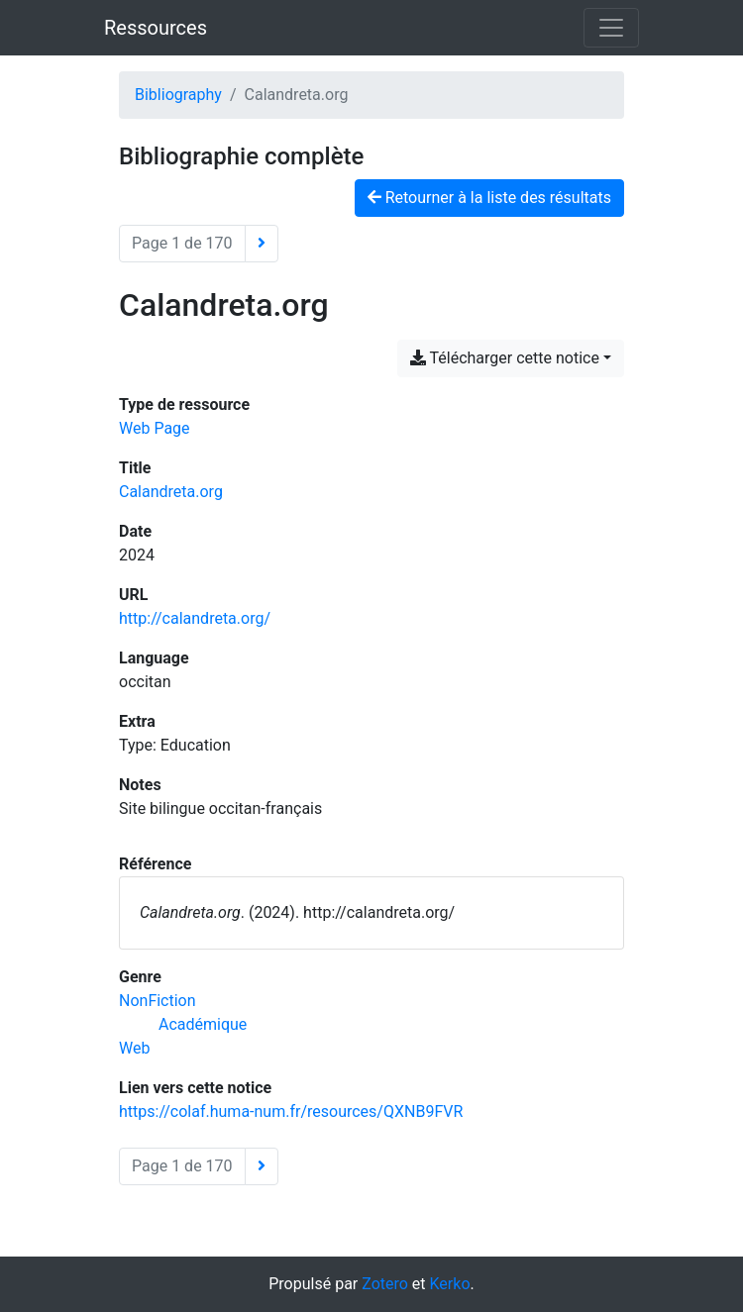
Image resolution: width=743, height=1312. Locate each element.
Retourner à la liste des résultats (489, 197)
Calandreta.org (171, 491)
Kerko (450, 1283)
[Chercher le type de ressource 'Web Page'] (154, 428)
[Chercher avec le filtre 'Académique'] (203, 1024)
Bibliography (178, 94)
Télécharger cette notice (504, 358)
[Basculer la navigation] (611, 28)
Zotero (385, 1283)
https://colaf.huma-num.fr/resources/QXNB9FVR (291, 1111)
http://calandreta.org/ (194, 618)
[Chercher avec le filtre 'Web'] (134, 1048)
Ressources (155, 28)
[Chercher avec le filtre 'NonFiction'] (157, 1000)
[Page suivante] (261, 243)
